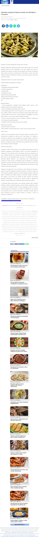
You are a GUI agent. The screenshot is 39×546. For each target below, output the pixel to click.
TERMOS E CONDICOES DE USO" (20, 233)
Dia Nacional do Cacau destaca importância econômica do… (19, 504)
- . (22, 532)
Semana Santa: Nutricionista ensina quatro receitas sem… (19, 334)
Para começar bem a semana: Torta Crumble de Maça (19, 487)
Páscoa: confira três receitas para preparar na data (18, 453)
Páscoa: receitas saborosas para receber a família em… (18, 436)
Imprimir (15, 19)
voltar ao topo (35, 237)
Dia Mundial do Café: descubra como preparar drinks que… (19, 266)
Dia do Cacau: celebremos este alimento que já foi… (19, 419)
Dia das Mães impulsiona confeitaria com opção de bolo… (19, 283)
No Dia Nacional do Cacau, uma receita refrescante (19, 470)
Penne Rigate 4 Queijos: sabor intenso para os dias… (19, 521)
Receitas (11, 19)
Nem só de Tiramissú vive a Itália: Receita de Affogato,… (18, 300)
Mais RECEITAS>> (20, 524)
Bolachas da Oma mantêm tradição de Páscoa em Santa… (19, 350)
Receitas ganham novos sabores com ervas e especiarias (17, 385)
